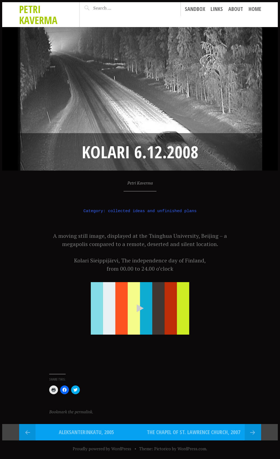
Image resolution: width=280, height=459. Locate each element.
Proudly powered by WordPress (102, 448)
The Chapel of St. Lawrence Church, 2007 (193, 432)
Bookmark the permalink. (71, 411)
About (235, 9)
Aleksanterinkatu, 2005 (86, 432)
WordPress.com (191, 448)
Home (255, 9)
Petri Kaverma (38, 14)
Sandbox (195, 9)
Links (217, 9)
